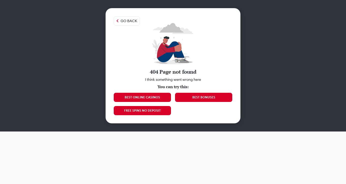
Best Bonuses (203, 97)
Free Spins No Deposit (142, 110)
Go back (129, 21)
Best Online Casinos (142, 97)
